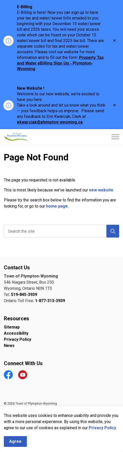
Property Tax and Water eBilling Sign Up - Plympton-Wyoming (60, 63)
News (9, 345)
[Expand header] (115, 137)
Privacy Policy (102, 434)
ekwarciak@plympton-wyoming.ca (50, 122)
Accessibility (16, 333)
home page (57, 206)
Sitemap (12, 327)
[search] (61, 231)
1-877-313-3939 (50, 300)
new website (101, 190)
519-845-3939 (24, 294)
